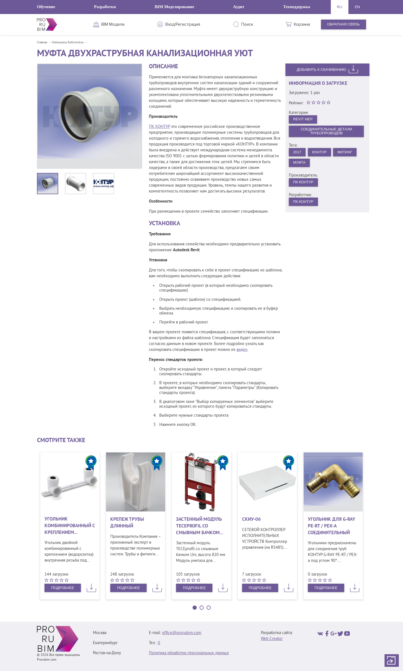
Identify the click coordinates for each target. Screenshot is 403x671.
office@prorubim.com (181, 633)
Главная (42, 42)
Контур (319, 152)
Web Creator (272, 639)
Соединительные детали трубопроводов (326, 131)
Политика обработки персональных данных (189, 653)
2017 (297, 152)
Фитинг (345, 152)
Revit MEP (303, 119)
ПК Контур (303, 182)
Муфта (299, 162)
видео (241, 350)
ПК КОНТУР (159, 127)
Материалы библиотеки (68, 42)
